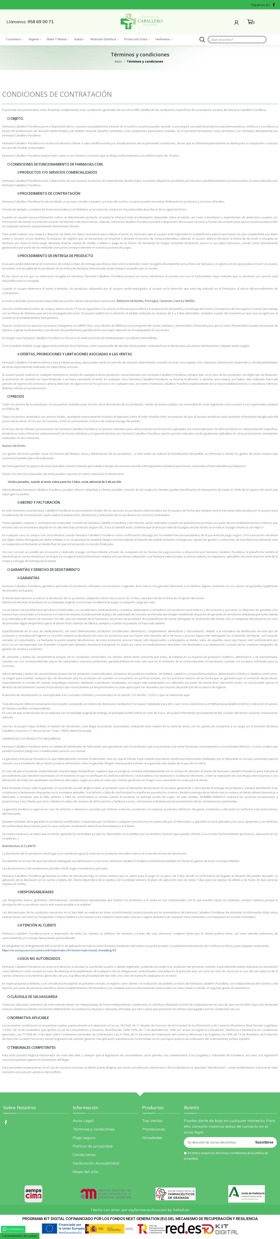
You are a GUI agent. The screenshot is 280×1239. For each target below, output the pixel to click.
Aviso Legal (83, 1120)
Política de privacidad (93, 1146)
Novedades (152, 1137)
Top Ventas (152, 1120)
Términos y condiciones (94, 1129)
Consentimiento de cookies (19, 1236)
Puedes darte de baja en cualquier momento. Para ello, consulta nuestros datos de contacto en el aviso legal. (229, 1126)
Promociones (153, 1129)
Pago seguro (84, 1137)
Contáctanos (84, 1154)
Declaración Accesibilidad (96, 1163)
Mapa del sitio (85, 1171)
